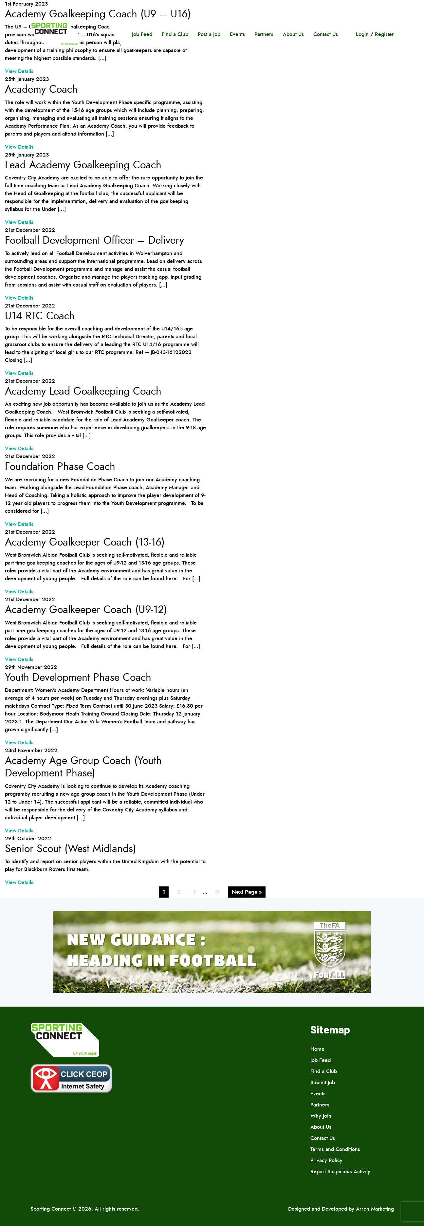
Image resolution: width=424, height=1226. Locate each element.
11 (217, 892)
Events (237, 34)
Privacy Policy (326, 1160)
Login (362, 34)
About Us (293, 34)
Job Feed (142, 34)
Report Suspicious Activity (340, 1171)
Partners (263, 34)
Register (384, 34)
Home (317, 1049)
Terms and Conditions (335, 1149)
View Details (19, 71)
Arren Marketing (375, 1209)
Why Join (320, 1116)
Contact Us (325, 34)
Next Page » (247, 892)
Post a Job (209, 34)
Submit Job (322, 1082)
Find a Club (175, 34)
